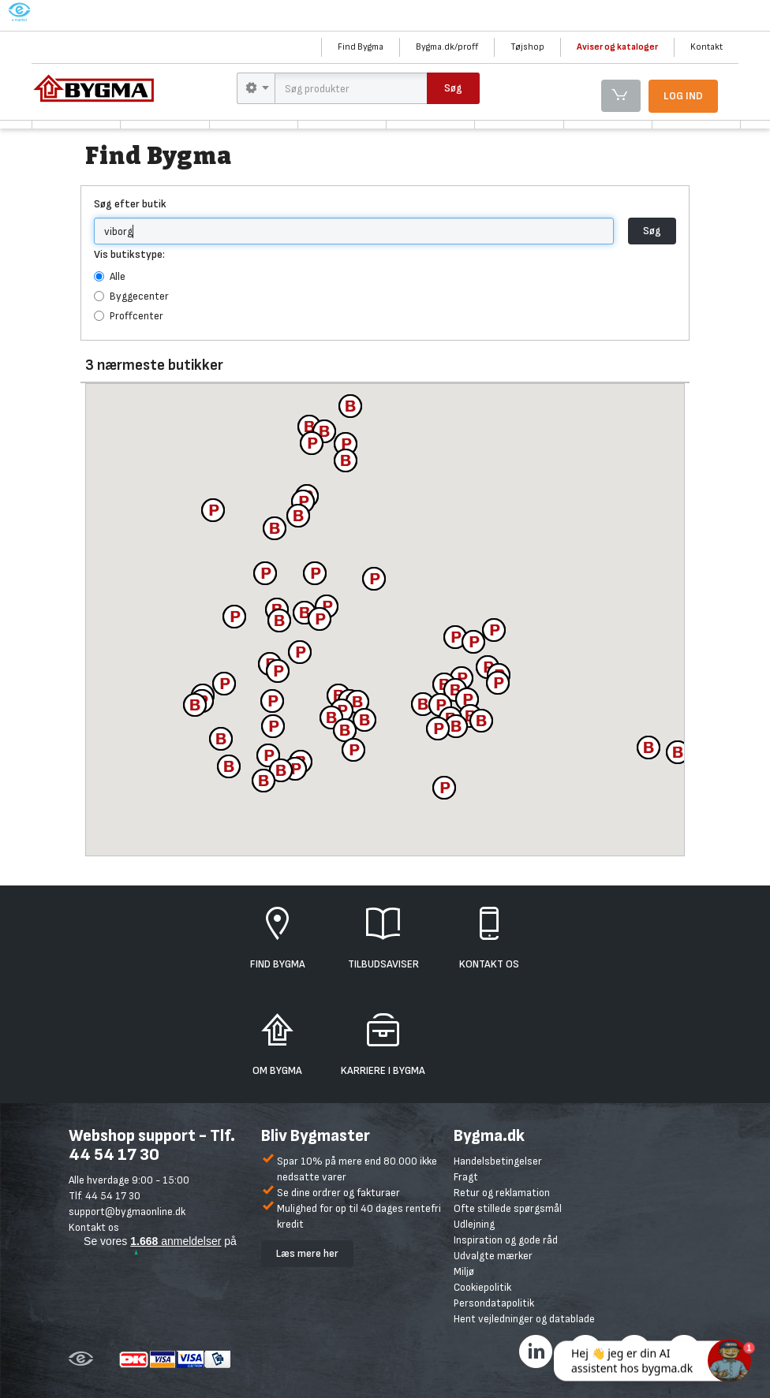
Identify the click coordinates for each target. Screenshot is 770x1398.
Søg (652, 230)
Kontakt (706, 47)
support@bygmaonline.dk (127, 1211)
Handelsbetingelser (498, 1161)
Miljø (464, 1271)
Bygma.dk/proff (447, 47)
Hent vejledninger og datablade (524, 1318)
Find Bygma (360, 47)
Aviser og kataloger (617, 47)
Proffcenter (128, 315)
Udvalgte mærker (493, 1255)
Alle (109, 276)
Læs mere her (307, 1253)
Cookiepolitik (482, 1287)
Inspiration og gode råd (506, 1240)
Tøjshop (527, 47)
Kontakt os (94, 1227)
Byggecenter (131, 296)
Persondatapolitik (494, 1303)
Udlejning (474, 1224)
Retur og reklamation (502, 1192)
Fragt (466, 1177)
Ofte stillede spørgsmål (508, 1208)
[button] (444, 788)
